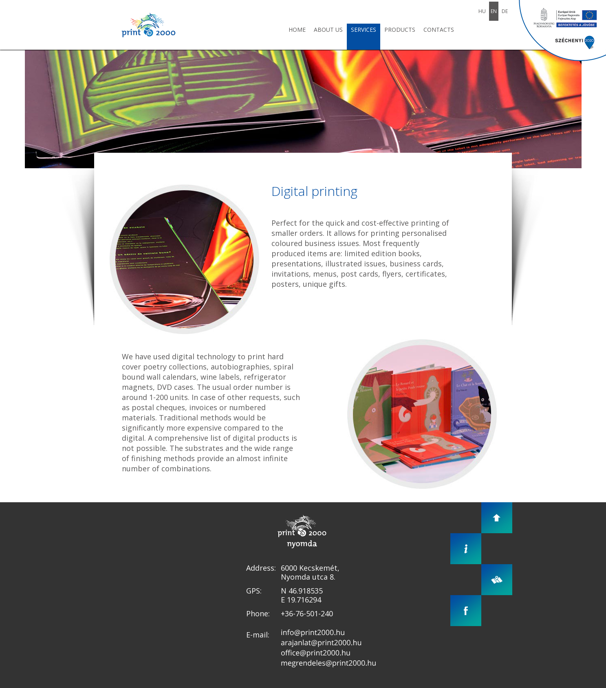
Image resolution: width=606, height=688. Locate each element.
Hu (482, 11)
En (494, 11)
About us (328, 29)
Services (363, 29)
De (505, 11)
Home (297, 29)
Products (399, 29)
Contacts (438, 29)
